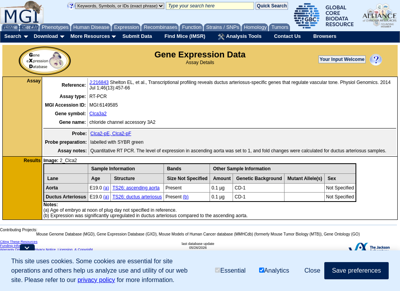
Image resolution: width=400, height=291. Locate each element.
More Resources (90, 36)
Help (22, 26)
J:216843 (98, 82)
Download (46, 36)
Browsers (324, 36)
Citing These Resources (18, 242)
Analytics (274, 270)
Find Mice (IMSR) (184, 36)
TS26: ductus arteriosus (137, 197)
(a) (106, 188)
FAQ (34, 26)
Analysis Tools (239, 36)
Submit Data (137, 36)
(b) (186, 197)
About (8, 26)
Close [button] (312, 270)
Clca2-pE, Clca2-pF (111, 133)
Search (12, 36)
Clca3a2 (98, 113)
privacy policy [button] (96, 280)
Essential (230, 270)
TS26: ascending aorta (136, 188)
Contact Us (287, 36)
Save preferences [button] (356, 270)
